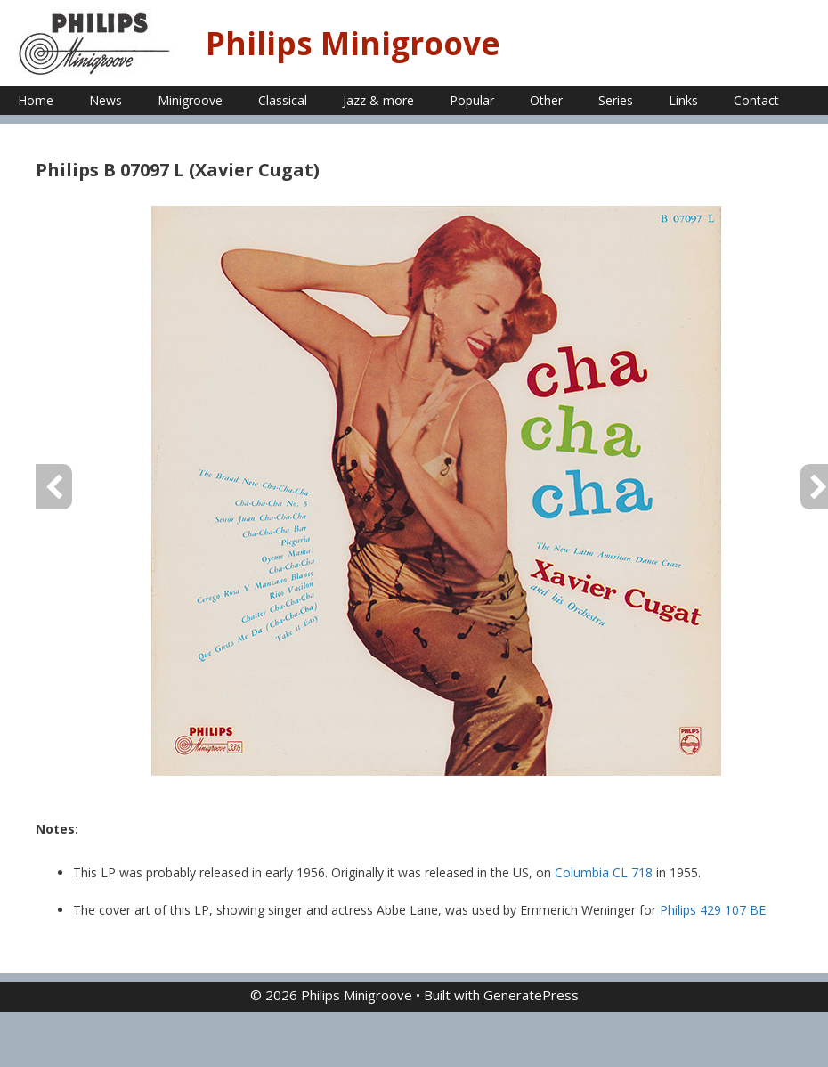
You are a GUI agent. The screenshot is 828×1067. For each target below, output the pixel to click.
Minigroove (190, 100)
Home (35, 100)
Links (683, 100)
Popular (472, 100)
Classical (282, 100)
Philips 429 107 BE (713, 909)
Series (615, 100)
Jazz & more (378, 100)
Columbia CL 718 (604, 872)
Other (546, 100)
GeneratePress (531, 995)
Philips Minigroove (353, 43)
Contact (756, 100)
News (105, 100)
